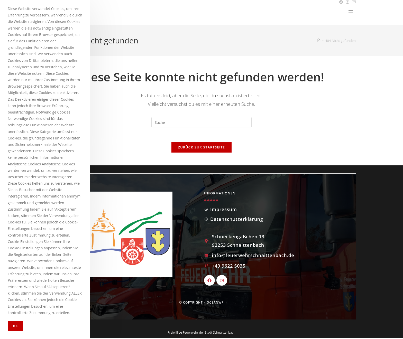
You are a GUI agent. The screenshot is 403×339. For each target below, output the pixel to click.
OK (15, 326)
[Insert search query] (201, 122)
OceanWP (215, 303)
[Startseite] (318, 40)
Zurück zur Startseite (201, 148)
